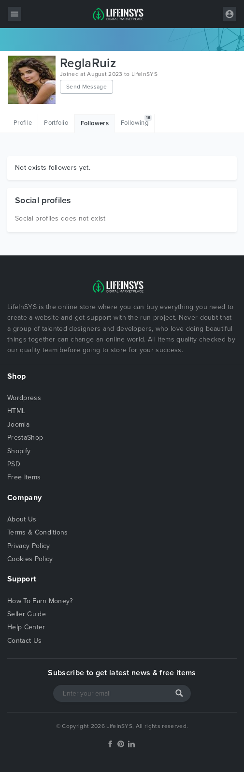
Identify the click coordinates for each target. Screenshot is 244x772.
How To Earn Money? (40, 601)
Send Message (86, 86)
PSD (13, 464)
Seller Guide (26, 614)
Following (136, 121)
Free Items (24, 477)
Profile (23, 123)
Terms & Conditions (37, 532)
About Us (22, 519)
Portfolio (56, 123)
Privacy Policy (28, 546)
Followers (95, 123)
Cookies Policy (30, 559)
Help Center (26, 627)
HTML (16, 411)
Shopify (18, 451)
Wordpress (24, 398)
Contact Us (24, 641)
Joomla (18, 424)
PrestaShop (25, 437)
